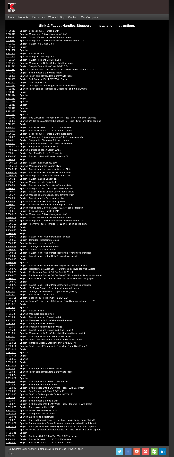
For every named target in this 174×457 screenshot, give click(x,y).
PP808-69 (11, 265)
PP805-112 (11, 172)
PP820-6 (10, 400)
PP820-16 (11, 355)
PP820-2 (10, 368)
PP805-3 (10, 185)
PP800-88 (11, 156)
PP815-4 (10, 317)
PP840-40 (11, 442)
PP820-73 (11, 426)
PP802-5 (10, 159)
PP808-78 (11, 281)
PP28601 (10, 134)
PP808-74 (11, 278)
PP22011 (10, 85)
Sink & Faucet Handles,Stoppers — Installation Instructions (87, 25)
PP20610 (10, 31)
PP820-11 (11, 343)
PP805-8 (10, 198)
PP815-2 (10, 304)
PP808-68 (11, 259)
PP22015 (10, 98)
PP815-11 (11, 298)
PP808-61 (11, 253)
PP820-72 (11, 420)
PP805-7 (10, 191)
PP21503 (10, 53)
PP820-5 (10, 397)
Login (11, 453)
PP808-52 (11, 233)
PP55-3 (9, 153)
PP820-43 (11, 391)
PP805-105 (11, 162)
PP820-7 (10, 404)
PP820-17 (11, 362)
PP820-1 (10, 336)
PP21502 (10, 47)
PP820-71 (11, 413)
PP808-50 (11, 230)
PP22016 (10, 105)
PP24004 (10, 127)
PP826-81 (11, 433)
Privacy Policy (75, 449)
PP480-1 (10, 140)
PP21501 (10, 43)
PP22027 (10, 111)
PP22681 (10, 124)
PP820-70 (11, 407)
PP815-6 (10, 323)
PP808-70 (11, 269)
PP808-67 (11, 256)
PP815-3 (10, 310)
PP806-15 (11, 224)
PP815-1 (10, 294)
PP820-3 (10, 381)
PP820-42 (11, 388)
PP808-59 (11, 246)
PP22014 (10, 92)
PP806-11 (11, 217)
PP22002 (10, 72)
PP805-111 (11, 169)
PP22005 (10, 82)
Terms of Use (59, 449)
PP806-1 (10, 204)
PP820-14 (11, 349)
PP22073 (10, 117)
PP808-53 (11, 236)
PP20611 (10, 37)
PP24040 (10, 130)
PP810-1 (10, 288)
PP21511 (10, 66)
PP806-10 (11, 211)
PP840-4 (10, 439)
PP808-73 (11, 275)
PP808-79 (11, 285)
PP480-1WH (12, 146)
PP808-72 (11, 272)
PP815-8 (10, 330)
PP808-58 (11, 240)
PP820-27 (11, 375)
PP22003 (10, 79)
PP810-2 (10, 291)
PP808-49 (11, 227)
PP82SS (10, 436)
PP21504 (10, 60)
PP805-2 (10, 179)
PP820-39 (11, 384)
